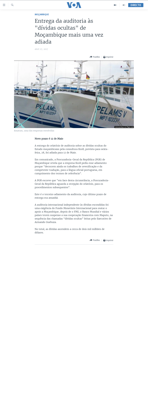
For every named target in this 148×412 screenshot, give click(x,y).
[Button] (95, 57)
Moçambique (42, 14)
